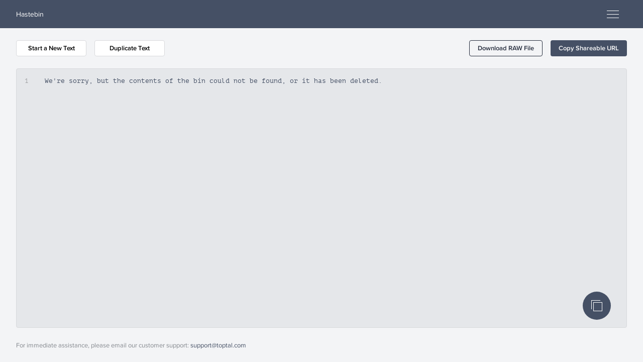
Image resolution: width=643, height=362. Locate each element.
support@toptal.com (218, 344)
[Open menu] (613, 14)
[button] (506, 48)
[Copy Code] (597, 306)
